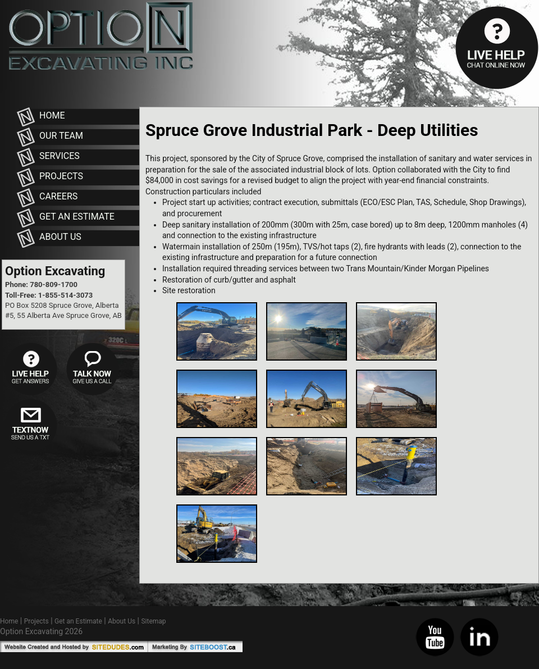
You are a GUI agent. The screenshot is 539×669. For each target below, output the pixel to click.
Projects (61, 176)
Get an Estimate (77, 216)
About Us (60, 236)
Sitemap (153, 621)
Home (52, 115)
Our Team (61, 135)
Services (59, 156)
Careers (58, 196)
